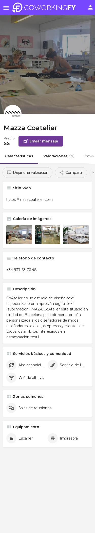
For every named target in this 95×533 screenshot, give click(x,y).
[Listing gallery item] (19, 234)
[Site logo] (45, 8)
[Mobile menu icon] (6, 8)
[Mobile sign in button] (90, 7)
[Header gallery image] (47, 57)
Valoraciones (58, 156)
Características (19, 156)
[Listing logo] (13, 114)
